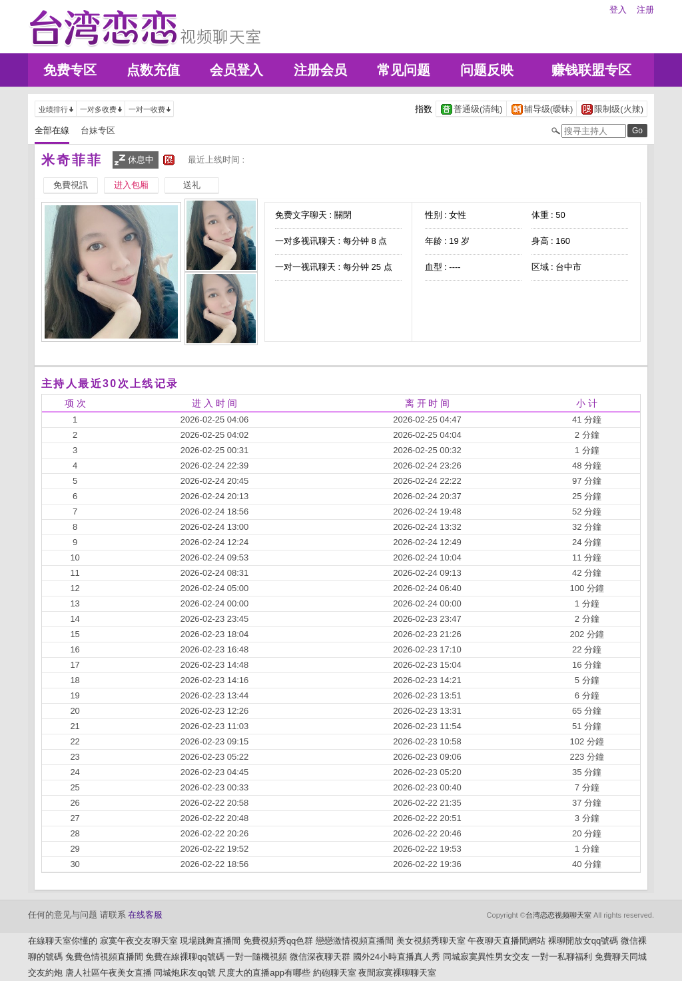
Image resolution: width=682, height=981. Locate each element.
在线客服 (145, 915)
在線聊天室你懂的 (62, 941)
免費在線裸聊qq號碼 (184, 957)
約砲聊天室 (334, 973)
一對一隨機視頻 (256, 957)
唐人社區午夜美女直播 (108, 973)
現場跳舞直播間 (210, 941)
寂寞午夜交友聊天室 (139, 941)
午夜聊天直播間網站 (506, 941)
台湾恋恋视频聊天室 (558, 915)
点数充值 (153, 70)
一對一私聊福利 (561, 957)
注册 (645, 10)
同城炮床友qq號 (184, 973)
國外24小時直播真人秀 (396, 957)
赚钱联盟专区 (591, 70)
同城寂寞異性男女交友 (486, 957)
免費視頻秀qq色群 (278, 941)
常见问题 (403, 70)
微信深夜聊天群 (320, 957)
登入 (618, 10)
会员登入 (236, 70)
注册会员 (320, 70)
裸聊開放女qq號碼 (583, 941)
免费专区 (70, 70)
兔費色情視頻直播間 (104, 957)
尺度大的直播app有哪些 (264, 973)
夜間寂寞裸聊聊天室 (397, 973)
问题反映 (486, 70)
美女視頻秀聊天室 (431, 941)
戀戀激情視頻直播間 (355, 941)
